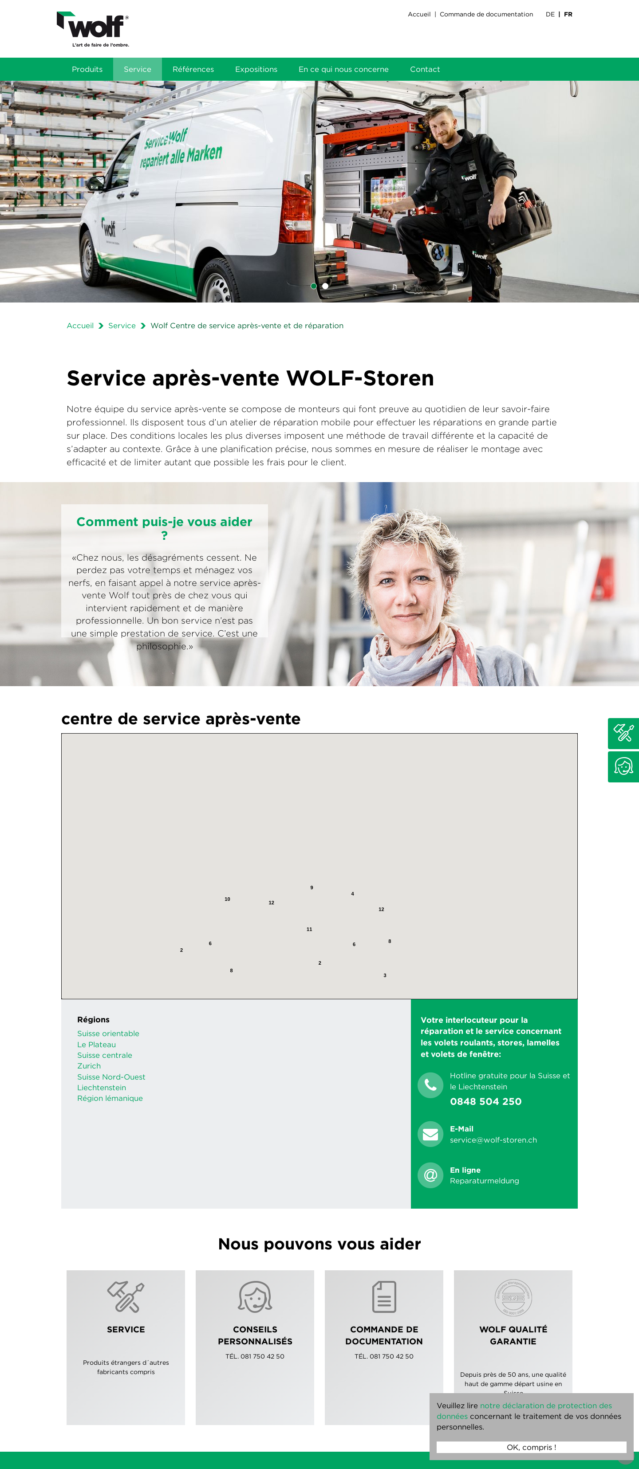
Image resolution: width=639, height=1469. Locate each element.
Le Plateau (96, 1044)
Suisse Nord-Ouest (111, 1076)
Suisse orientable (108, 1033)
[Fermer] (414, 807)
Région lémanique (110, 1098)
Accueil (419, 14)
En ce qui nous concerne (344, 69)
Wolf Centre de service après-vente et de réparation (246, 325)
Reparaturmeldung (484, 1180)
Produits (87, 69)
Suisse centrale (104, 1055)
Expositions (256, 69)
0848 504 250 (486, 1101)
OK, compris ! (531, 1447)
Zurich (89, 1065)
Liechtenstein (101, 1087)
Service (137, 69)
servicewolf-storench (493, 1139)
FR (568, 14)
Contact (425, 69)
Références (193, 69)
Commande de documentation (486, 14)
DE (550, 14)
